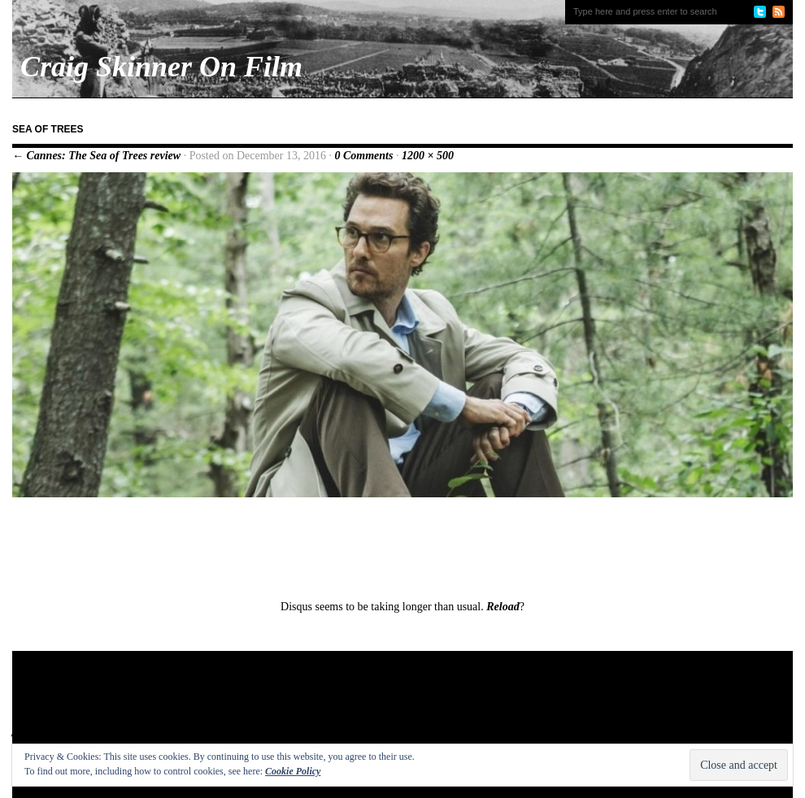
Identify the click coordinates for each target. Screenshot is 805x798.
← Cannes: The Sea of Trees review (96, 156)
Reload (502, 607)
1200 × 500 (428, 156)
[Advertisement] (324, 703)
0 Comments (363, 156)
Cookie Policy (292, 771)
